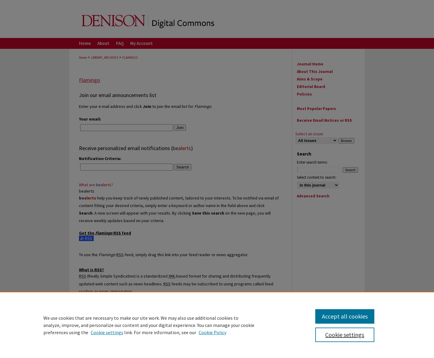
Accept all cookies (345, 316)
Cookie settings (107, 332)
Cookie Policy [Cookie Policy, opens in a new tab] (212, 332)
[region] (217, 325)
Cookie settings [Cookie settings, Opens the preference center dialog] (344, 334)
